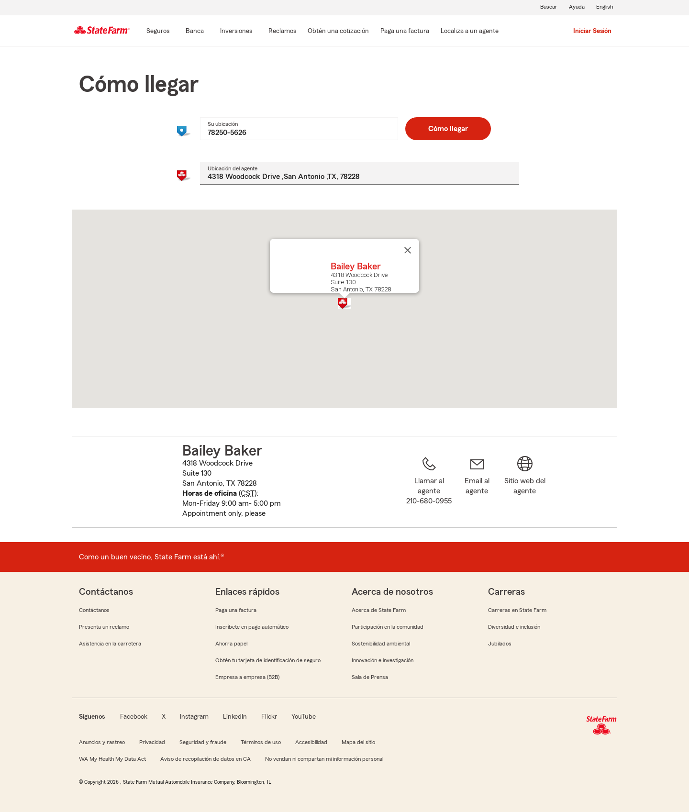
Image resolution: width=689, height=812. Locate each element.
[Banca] (195, 31)
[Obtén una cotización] (338, 31)
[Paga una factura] (404, 31)
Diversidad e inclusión (514, 627)
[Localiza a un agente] (470, 31)
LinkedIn (235, 716)
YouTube (303, 716)
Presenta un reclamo (104, 627)
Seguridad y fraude (202, 742)
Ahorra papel (231, 643)
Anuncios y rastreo (102, 742)
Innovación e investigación (382, 660)
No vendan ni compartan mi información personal (324, 759)
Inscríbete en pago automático (252, 627)
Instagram (194, 716)
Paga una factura (235, 610)
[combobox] (299, 128)
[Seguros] (157, 31)
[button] (344, 303)
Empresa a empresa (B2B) (247, 677)
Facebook (133, 716)
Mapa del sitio (358, 742)
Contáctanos (94, 610)
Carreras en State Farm (517, 610)
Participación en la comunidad (387, 627)
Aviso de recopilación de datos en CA (205, 759)
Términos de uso (261, 742)
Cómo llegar (448, 129)
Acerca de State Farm (379, 610)
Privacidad (152, 742)
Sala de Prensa (370, 677)
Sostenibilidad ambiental (381, 643)
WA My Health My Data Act (112, 759)
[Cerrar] (407, 250)
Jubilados (499, 643)
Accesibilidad (311, 742)
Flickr (269, 716)
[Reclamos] (282, 31)
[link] (477, 487)
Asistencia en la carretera (110, 643)
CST (248, 493)
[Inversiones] (236, 31)
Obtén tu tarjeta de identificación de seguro (268, 660)
